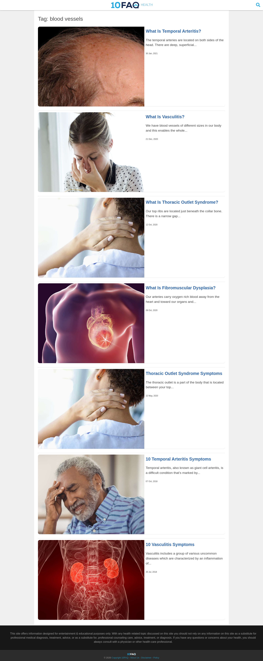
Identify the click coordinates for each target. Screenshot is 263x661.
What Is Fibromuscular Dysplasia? (180, 287)
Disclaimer (146, 657)
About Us (134, 657)
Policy (156, 657)
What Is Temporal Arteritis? (173, 31)
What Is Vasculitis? (165, 116)
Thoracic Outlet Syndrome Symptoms (184, 373)
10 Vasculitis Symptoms (170, 544)
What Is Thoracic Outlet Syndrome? (182, 202)
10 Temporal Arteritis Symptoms (178, 459)
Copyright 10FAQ (119, 657)
